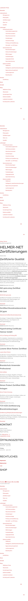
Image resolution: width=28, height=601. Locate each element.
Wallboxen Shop (7, 89)
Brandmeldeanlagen (10, 49)
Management (6, 15)
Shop (1, 87)
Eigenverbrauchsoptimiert (12, 70)
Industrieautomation (8, 29)
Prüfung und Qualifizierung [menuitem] (12, 518)
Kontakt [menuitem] (2, 560)
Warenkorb (5, 92)
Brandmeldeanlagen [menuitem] (10, 525)
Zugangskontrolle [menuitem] (10, 534)
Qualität (5, 24)
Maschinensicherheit (10, 36)
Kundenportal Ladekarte (9, 101)
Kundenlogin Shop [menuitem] (7, 570)
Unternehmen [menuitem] (3, 489)
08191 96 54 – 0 (6, 434)
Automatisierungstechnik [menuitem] (11, 507)
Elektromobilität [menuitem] (7, 539)
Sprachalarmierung (10, 61)
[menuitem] (14, 584)
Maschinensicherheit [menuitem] (10, 511)
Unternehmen (3, 13)
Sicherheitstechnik (7, 47)
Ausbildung (5, 79)
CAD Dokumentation (10, 33)
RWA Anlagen (9, 54)
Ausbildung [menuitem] (5, 555)
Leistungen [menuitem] (3, 503)
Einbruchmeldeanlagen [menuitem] (11, 527)
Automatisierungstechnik (11, 31)
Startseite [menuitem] (2, 486)
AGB (1, 466)
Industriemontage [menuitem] (10, 516)
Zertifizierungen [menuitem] (6, 495)
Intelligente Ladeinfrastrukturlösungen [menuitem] (15, 543)
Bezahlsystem (9, 75)
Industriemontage (10, 40)
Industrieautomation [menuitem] (8, 505)
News (1, 82)
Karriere (2, 77)
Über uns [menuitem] (5, 498)
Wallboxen (8, 65)
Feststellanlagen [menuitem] (9, 532)
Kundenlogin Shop (7, 94)
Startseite (2, 10)
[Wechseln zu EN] (15, 119)
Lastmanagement (10, 72)
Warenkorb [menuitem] (5, 567)
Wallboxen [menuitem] (8, 541)
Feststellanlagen (9, 56)
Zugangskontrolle (10, 59)
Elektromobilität (7, 63)
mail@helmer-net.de (5, 436)
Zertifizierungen (6, 20)
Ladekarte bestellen (8, 99)
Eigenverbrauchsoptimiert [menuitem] (12, 546)
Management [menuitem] (6, 491)
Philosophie (5, 17)
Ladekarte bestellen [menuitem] (8, 575)
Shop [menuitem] (1, 563)
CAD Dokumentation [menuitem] (10, 509)
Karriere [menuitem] (2, 553)
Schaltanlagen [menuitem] (9, 514)
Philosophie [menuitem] (5, 493)
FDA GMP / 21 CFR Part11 (11, 45)
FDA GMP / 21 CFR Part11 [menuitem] (11, 521)
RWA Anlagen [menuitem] (9, 530)
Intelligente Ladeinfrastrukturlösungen (15, 67)
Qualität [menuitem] (5, 500)
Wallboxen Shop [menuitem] (7, 565)
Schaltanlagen (9, 38)
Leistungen (3, 27)
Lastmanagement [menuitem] (10, 548)
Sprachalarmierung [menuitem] (10, 537)
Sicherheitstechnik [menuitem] (7, 523)
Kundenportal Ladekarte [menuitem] (9, 577)
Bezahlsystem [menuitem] (9, 550)
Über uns (5, 22)
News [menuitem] (1, 558)
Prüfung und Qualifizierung (12, 43)
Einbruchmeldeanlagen (11, 51)
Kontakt (2, 85)
